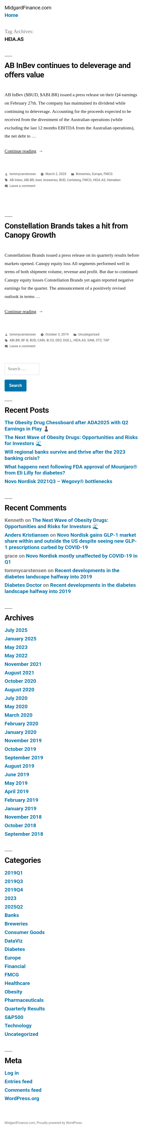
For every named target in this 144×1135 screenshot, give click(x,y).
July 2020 (16, 698)
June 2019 (17, 774)
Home (11, 15)
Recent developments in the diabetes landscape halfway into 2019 (62, 573)
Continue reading (24, 151)
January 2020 (21, 732)
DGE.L (67, 340)
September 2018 (24, 834)
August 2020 (19, 690)
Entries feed (18, 1081)
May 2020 (16, 706)
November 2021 (23, 664)
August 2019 (19, 766)
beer (38, 180)
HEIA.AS (99, 180)
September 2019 (24, 758)
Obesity (13, 992)
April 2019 (17, 791)
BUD (62, 180)
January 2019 (21, 808)
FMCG (108, 174)
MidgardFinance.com (28, 8)
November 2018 (23, 817)
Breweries (83, 174)
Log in (12, 1073)
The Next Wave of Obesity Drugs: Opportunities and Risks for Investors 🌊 (56, 523)
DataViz (14, 941)
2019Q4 (14, 890)
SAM (90, 340)
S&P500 (14, 1017)
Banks (12, 915)
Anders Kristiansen (27, 535)
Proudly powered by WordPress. (60, 1123)
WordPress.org (22, 1098)
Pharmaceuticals (24, 1000)
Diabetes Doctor (23, 585)
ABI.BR (29, 180)
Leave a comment (22, 186)
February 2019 (21, 800)
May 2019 (16, 783)
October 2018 (20, 825)
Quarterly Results (25, 1009)
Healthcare (17, 983)
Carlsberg (74, 180)
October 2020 (20, 681)
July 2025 (16, 630)
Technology (18, 1026)
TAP (106, 340)
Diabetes (15, 949)
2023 (10, 898)
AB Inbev (16, 180)
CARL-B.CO (46, 340)
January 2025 (21, 639)
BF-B (24, 340)
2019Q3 (14, 881)
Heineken (114, 180)
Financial (15, 966)
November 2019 (23, 740)
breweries (50, 180)
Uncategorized (88, 334)
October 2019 (20, 749)
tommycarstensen (23, 174)
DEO (59, 340)
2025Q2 (14, 907)
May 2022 (16, 656)
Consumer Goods (25, 932)
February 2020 (21, 724)
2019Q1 (14, 873)
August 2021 (19, 673)
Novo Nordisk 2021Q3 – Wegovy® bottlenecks (58, 481)
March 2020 (18, 715)
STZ (99, 340)
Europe (97, 174)
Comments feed (23, 1090)
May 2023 (16, 647)
